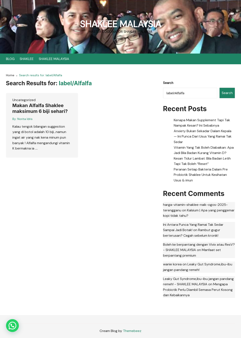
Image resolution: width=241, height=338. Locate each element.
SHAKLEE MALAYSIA (120, 24)
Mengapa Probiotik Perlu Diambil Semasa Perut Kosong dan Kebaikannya (198, 289)
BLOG (10, 59)
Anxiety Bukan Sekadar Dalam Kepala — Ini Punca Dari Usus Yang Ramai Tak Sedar (203, 136)
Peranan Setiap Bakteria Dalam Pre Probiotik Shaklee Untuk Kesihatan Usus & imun (201, 174)
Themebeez (132, 331)
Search (168, 83)
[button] (12, 325)
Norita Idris (25, 119)
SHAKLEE (27, 59)
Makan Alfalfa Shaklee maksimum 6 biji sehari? (40, 108)
